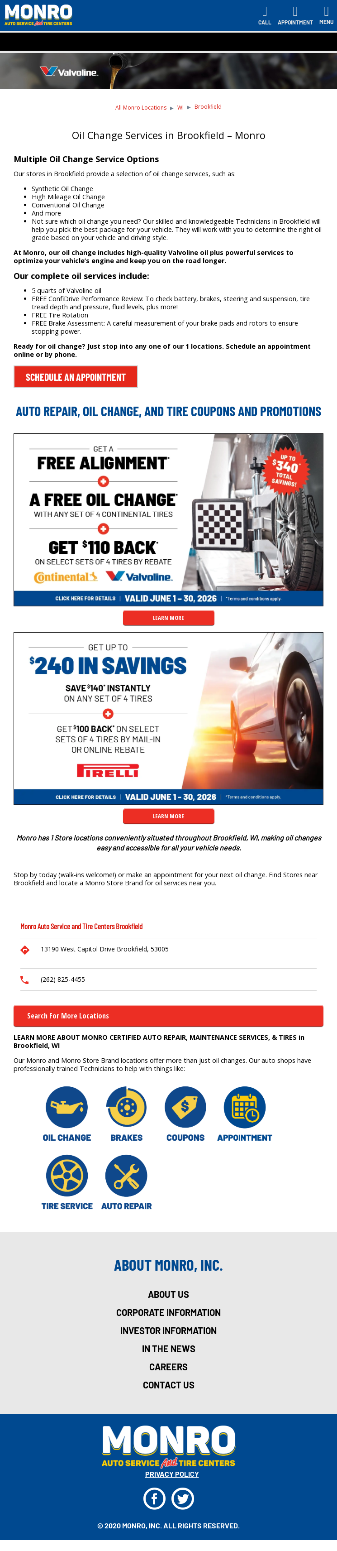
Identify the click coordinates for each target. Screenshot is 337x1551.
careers (168, 1366)
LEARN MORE (168, 618)
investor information (168, 1330)
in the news (168, 1348)
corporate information (168, 1312)
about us (168, 1294)
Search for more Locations (68, 1016)
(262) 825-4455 (63, 979)
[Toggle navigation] (326, 15)
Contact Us (169, 1384)
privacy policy (172, 1473)
